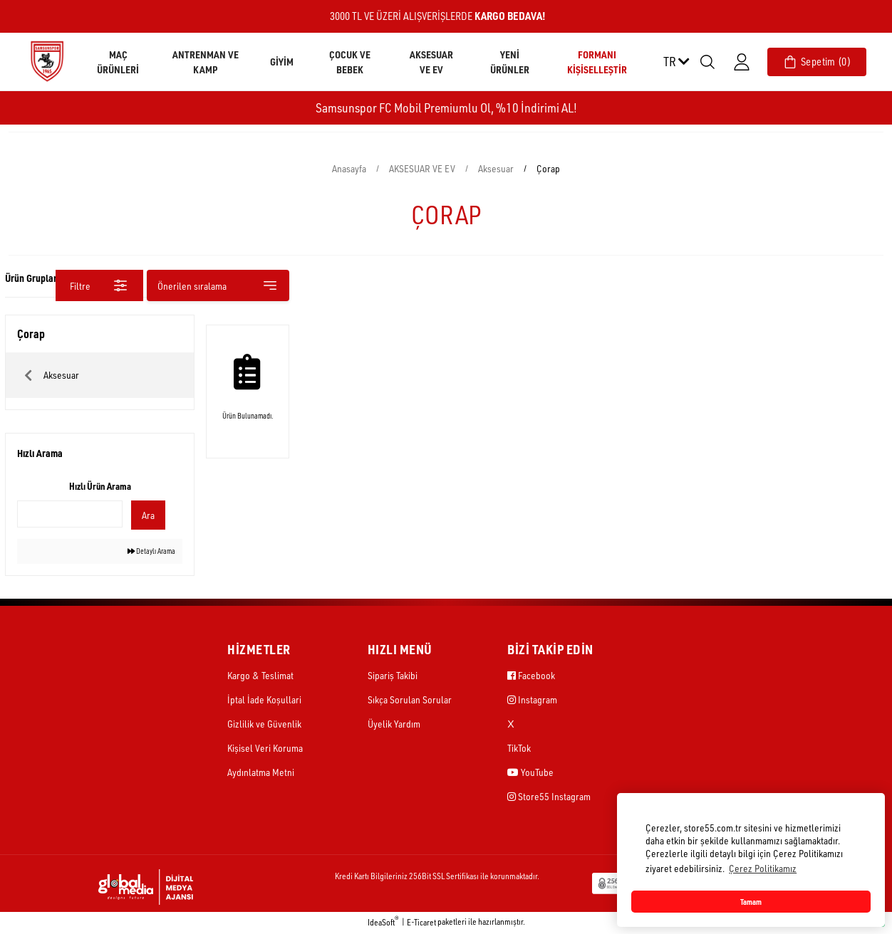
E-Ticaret (421, 923)
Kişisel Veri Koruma (265, 749)
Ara (144, 515)
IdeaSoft (383, 923)
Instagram (532, 701)
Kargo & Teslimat (260, 677)
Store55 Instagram (549, 798)
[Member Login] (741, 61)
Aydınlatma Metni (260, 773)
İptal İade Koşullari (264, 701)
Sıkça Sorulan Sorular (410, 701)
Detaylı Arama (144, 552)
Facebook (531, 677)
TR (676, 61)
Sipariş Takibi (393, 677)
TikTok (519, 749)
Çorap (548, 168)
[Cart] (817, 62)
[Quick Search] (70, 514)
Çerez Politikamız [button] (763, 868)
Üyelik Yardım (394, 725)
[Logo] (47, 61)
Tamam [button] (751, 902)
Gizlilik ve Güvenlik (264, 725)
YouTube (530, 773)
